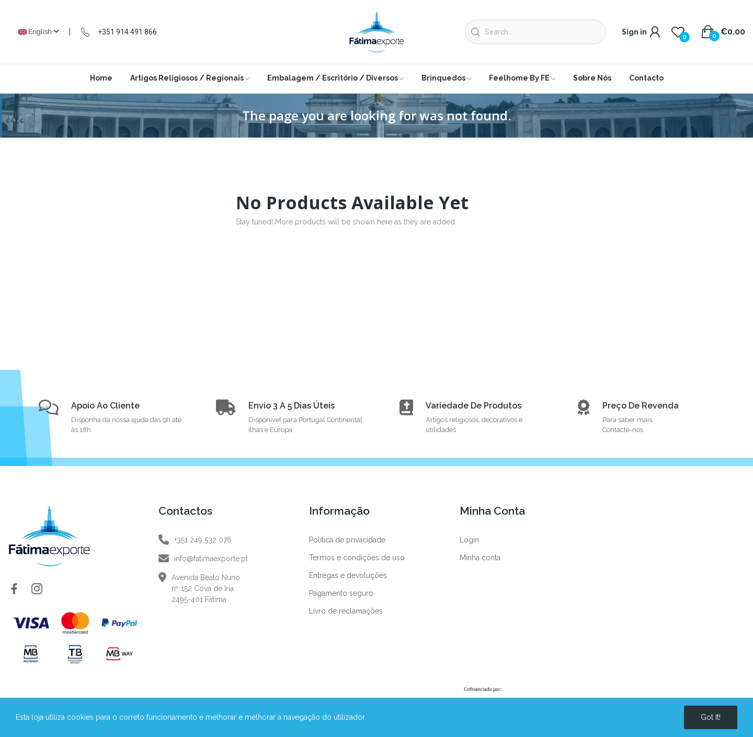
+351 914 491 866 (127, 32)
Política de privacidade (347, 540)
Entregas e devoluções (348, 575)
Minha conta (480, 557)
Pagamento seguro (341, 593)
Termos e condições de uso (357, 557)
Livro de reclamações (346, 611)
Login (469, 540)
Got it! (711, 717)
